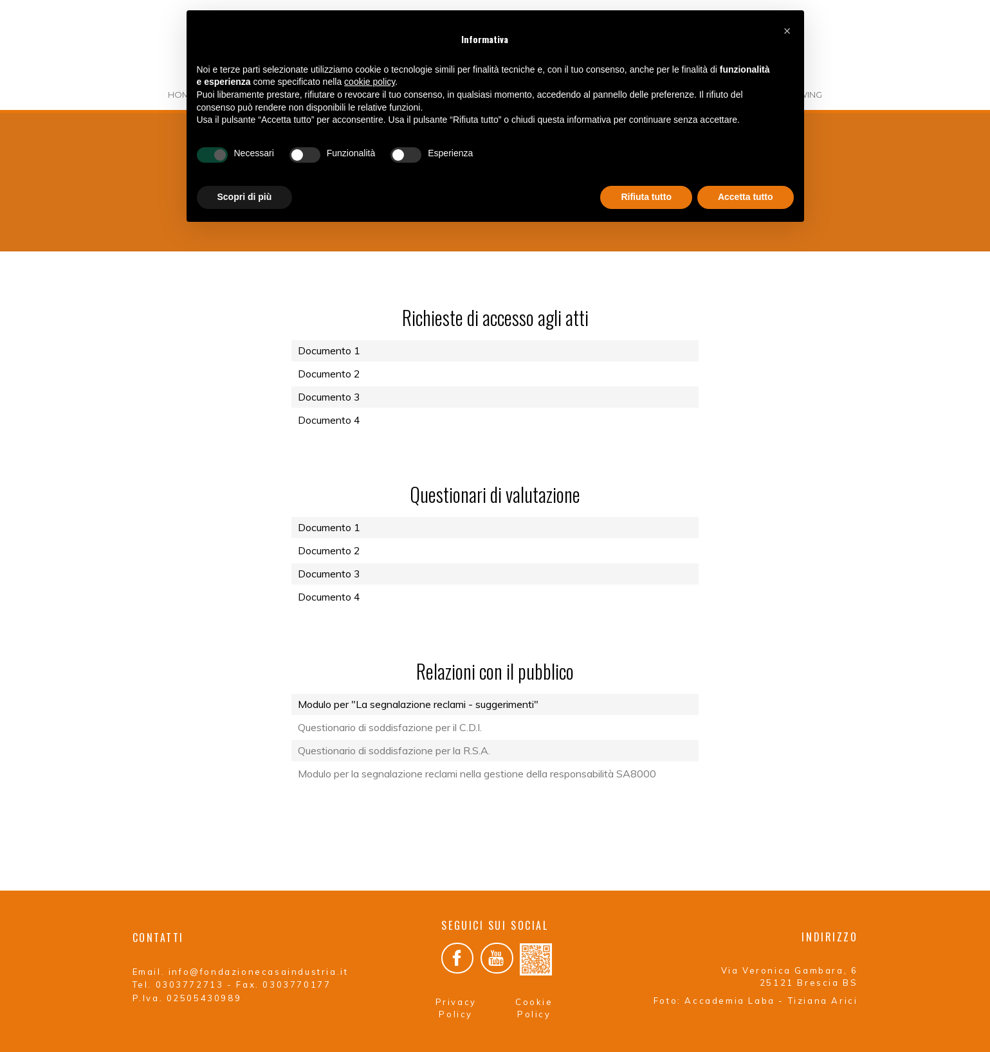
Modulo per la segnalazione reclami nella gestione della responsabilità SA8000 (477, 773)
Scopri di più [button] (244, 197)
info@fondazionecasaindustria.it (259, 971)
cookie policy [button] (369, 82)
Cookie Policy (534, 1004)
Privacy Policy (456, 1004)
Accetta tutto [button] (745, 197)
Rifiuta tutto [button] (646, 197)
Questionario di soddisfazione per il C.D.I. (390, 727)
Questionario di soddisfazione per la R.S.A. (394, 750)
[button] (787, 31)
